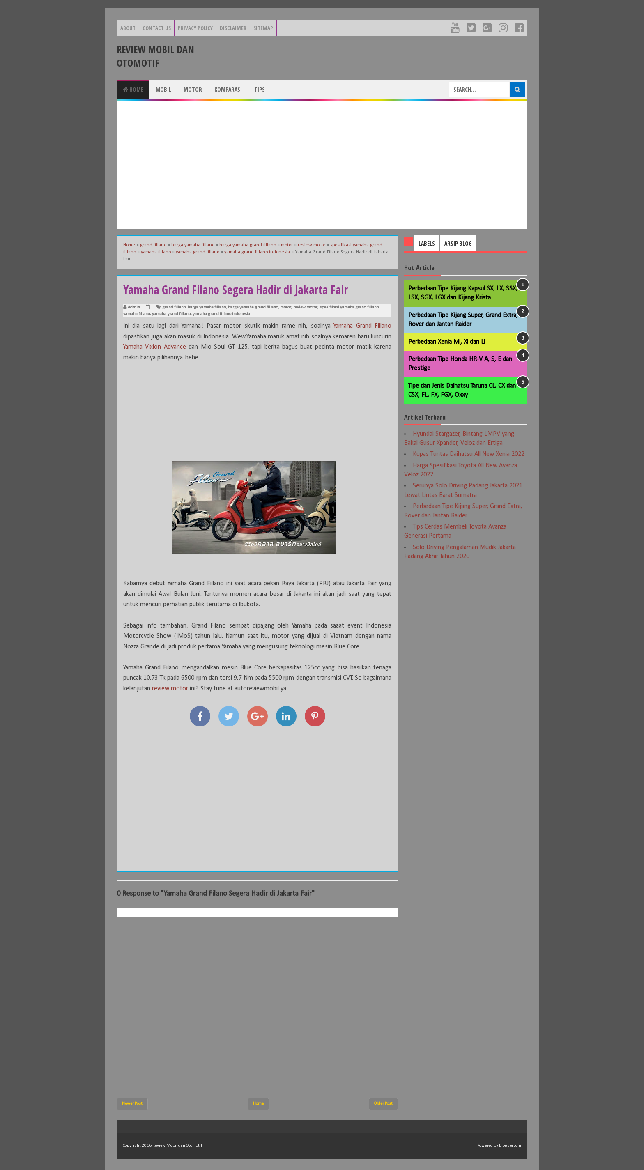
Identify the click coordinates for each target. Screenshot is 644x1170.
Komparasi (228, 89)
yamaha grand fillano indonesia (221, 314)
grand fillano (174, 307)
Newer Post (132, 1103)
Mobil (163, 89)
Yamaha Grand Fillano (362, 326)
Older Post (383, 1103)
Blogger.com (510, 1145)
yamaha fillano (136, 314)
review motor (305, 307)
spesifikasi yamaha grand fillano (349, 307)
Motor (193, 89)
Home (133, 89)
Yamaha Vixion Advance (154, 347)
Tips (259, 89)
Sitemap (263, 28)
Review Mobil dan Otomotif (155, 55)
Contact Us (157, 28)
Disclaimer (233, 28)
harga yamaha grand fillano (253, 307)
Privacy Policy (195, 28)
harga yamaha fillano (207, 307)
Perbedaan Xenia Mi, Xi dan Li (446, 342)
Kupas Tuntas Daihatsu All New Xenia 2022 (468, 454)
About (128, 28)
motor (285, 307)
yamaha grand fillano (171, 314)
